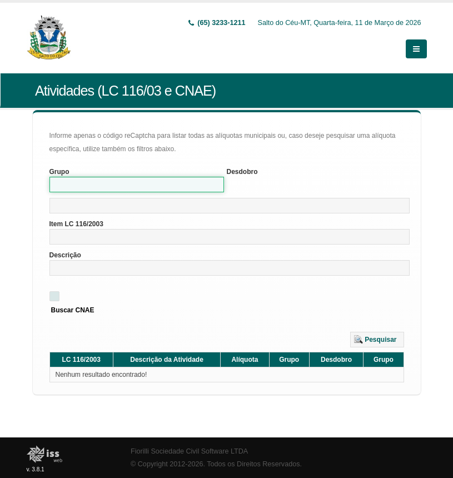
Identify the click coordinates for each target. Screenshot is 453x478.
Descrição (65, 255)
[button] (377, 339)
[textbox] (229, 205)
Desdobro (242, 172)
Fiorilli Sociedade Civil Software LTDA (189, 451)
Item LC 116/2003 (76, 224)
